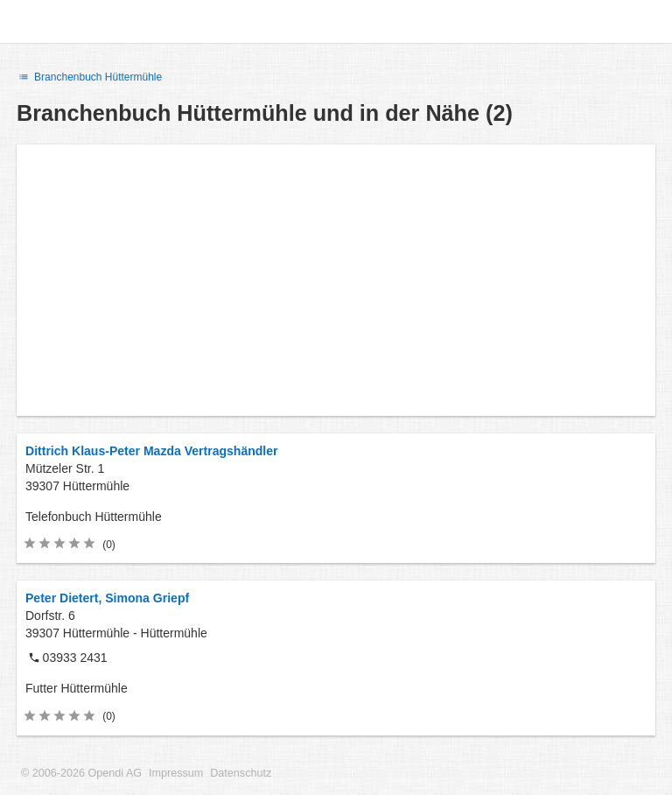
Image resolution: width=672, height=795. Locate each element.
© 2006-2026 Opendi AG (81, 773)
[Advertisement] (336, 280)
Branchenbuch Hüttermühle (89, 77)
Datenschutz (240, 773)
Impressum (176, 773)
